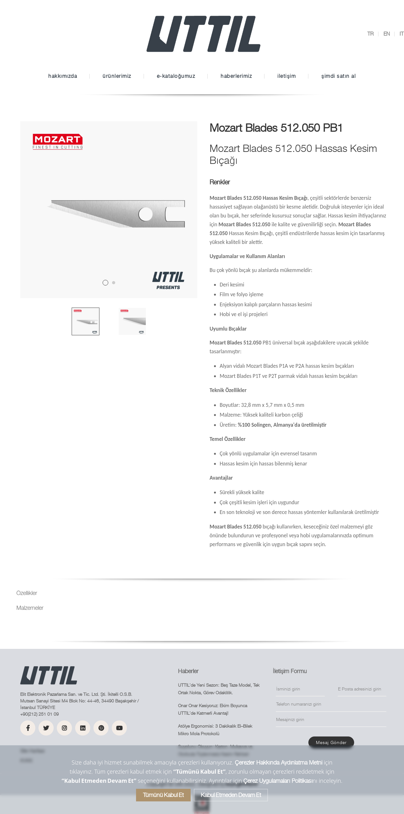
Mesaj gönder (331, 742)
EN (386, 34)
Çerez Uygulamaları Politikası (277, 780)
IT (402, 34)
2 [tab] (113, 282)
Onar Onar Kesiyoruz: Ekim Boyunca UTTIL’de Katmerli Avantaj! (212, 709)
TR (370, 34)
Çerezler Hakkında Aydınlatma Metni (278, 762)
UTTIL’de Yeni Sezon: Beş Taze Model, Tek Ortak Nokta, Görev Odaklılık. (218, 689)
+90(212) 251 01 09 (39, 714)
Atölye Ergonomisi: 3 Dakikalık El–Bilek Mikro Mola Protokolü (215, 729)
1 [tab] (105, 283)
